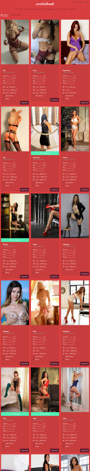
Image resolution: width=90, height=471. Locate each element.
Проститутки (19, 9)
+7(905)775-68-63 (68, 333)
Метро (65, 9)
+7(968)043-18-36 (8, 420)
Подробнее (24, 103)
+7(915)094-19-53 (68, 246)
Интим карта (72, 9)
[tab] (4, 15)
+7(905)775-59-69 (38, 159)
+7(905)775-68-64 (68, 420)
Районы (59, 9)
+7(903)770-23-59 (38, 420)
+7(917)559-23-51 (68, 159)
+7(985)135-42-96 (38, 72)
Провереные (51, 9)
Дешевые (33, 9)
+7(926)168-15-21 (8, 333)
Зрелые (27, 9)
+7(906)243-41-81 (68, 72)
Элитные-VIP (42, 9)
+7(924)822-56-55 (8, 72)
